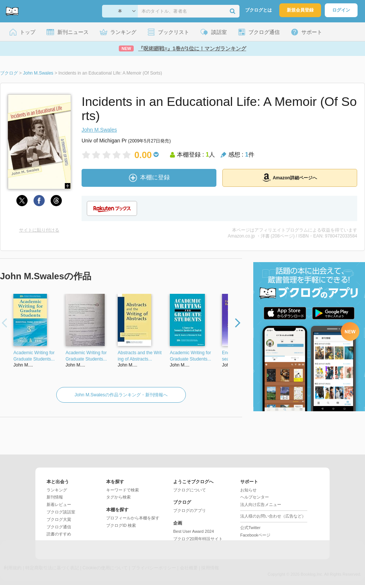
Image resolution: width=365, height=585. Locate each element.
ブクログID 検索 (121, 525)
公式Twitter (250, 527)
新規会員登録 (300, 10)
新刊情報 (55, 497)
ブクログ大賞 (59, 519)
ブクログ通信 (59, 527)
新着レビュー (59, 504)
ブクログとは (258, 10)
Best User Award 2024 (193, 531)
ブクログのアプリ (189, 510)
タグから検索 (118, 497)
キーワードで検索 (122, 490)
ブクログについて (189, 490)
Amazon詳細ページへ (290, 177)
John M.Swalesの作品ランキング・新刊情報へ (120, 394)
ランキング (57, 490)
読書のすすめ (59, 534)
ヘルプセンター (254, 497)
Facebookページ (255, 535)
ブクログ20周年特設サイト (198, 539)
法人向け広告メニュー (260, 504)
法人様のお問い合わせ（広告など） (273, 516)
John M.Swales (99, 130)
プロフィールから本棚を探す (132, 518)
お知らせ (248, 490)
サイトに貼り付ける (39, 230)
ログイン (341, 10)
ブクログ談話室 (61, 512)
